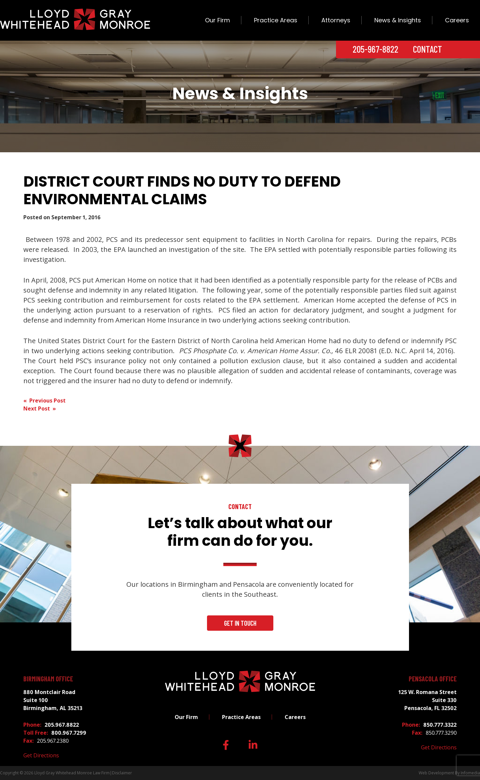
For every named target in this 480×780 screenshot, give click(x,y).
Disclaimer (122, 773)
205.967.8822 (62, 724)
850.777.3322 (440, 724)
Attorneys (335, 20)
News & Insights (397, 20)
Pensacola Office (433, 679)
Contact (427, 49)
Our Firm (217, 20)
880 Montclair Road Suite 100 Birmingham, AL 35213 (52, 700)
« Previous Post (44, 400)
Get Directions (41, 755)
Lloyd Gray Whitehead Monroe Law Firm (72, 773)
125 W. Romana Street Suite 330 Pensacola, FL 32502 (427, 700)
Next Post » (39, 408)
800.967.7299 (68, 732)
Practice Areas (275, 20)
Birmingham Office (48, 679)
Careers (457, 20)
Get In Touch (240, 623)
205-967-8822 (375, 49)
